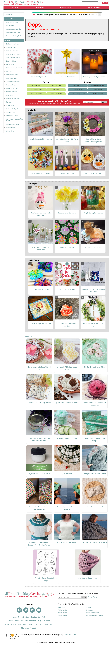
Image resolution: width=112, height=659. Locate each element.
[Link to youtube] (38, 610)
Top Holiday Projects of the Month (14, 120)
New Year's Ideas (11, 92)
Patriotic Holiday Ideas (13, 98)
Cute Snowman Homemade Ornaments (41, 214)
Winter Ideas (10, 131)
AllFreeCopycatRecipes (93, 612)
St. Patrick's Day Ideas (13, 109)
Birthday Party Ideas (12, 44)
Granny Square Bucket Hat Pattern (67, 508)
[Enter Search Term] (90, 2)
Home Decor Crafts (36, 94)
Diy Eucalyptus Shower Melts (94, 367)
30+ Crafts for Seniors (67, 289)
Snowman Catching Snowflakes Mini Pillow (93, 290)
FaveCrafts (61, 607)
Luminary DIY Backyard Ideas (94, 77)
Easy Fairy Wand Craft (67, 77)
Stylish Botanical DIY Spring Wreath (93, 325)
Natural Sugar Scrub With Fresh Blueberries (94, 404)
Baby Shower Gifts (12, 22)
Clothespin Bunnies (67, 173)
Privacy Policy (67, 103)
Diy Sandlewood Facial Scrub (39, 474)
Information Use (75, 103)
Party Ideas (9, 95)
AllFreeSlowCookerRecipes (94, 615)
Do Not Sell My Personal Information (22, 621)
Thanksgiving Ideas (12, 116)
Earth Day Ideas (11, 61)
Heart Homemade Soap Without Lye (39, 368)
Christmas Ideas (11, 47)
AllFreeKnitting (62, 612)
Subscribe (9, 14)
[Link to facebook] (19, 610)
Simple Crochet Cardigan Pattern (95, 542)
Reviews (9, 102)
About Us (16, 617)
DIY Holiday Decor (36, 89)
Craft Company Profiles (13, 54)
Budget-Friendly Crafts (97, 85)
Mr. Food (88, 607)
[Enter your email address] (69, 597)
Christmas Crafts (36, 85)
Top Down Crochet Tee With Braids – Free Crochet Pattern (39, 543)
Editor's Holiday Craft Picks (14, 68)
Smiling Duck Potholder (93, 173)
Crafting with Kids (56, 85)
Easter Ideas (10, 64)
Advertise (25, 617)
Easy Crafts (56, 89)
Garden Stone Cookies (67, 247)
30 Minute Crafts (78, 85)
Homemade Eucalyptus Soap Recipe (94, 439)
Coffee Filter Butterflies (40, 289)
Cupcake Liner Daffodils (67, 213)
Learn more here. (70, 635)
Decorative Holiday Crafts (14, 36)
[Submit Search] (105, 3)
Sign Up (104, 102)
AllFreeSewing (62, 615)
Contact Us (35, 617)
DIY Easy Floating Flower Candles (67, 325)
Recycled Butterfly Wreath (40, 173)
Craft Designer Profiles (13, 57)
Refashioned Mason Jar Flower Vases (40, 248)
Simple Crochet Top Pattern (67, 542)
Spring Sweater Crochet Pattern (94, 474)
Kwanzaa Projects (11, 85)
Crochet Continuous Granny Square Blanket (39, 508)
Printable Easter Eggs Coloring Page (46, 579)
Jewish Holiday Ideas (13, 81)
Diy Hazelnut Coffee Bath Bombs (67, 403)
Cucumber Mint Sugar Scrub (67, 438)
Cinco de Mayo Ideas (12, 51)
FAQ (43, 617)
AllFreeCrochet (62, 610)
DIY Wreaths (10, 26)
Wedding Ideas (10, 127)
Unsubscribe (48, 624)
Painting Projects (97, 89)
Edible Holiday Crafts (97, 94)
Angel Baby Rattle (66, 474)
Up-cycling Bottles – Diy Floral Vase (67, 140)
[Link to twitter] (25, 610)
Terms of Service (34, 624)
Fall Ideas (9, 71)
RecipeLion (89, 610)
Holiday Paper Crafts (56, 94)
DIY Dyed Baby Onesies (93, 247)
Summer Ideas (10, 112)
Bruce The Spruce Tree (39, 77)
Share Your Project (28, 628)
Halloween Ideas (11, 78)
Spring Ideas (10, 105)
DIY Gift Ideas (78, 89)
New (28, 337)
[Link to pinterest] (32, 610)
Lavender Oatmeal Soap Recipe (39, 403)
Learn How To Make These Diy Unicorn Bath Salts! (39, 439)
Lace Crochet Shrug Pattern (88, 578)
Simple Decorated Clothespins (41, 139)
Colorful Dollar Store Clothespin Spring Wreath (93, 140)
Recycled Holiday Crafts (13, 29)
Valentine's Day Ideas (12, 124)
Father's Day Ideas (12, 75)
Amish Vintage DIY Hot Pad (41, 324)
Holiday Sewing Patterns (78, 94)
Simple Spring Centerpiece (93, 213)
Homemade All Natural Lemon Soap (67, 368)
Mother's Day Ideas (12, 88)
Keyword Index (44, 621)
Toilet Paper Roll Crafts (13, 32)
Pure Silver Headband (95, 507)
